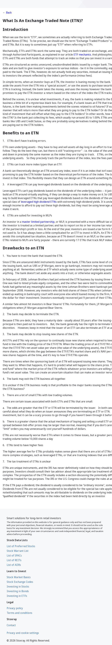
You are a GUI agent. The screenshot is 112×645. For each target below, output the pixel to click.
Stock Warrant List (17, 551)
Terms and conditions (19, 613)
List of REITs (14, 560)
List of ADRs (14, 565)
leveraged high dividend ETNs (39, 202)
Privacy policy (15, 608)
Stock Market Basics (19, 577)
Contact (11, 625)
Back (9, 12)
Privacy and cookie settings (23, 633)
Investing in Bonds (18, 591)
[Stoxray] (17, 4)
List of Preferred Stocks (21, 546)
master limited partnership (38, 222)
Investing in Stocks (18, 586)
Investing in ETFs (17, 596)
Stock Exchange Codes (20, 582)
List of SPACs (14, 555)
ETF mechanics (82, 54)
